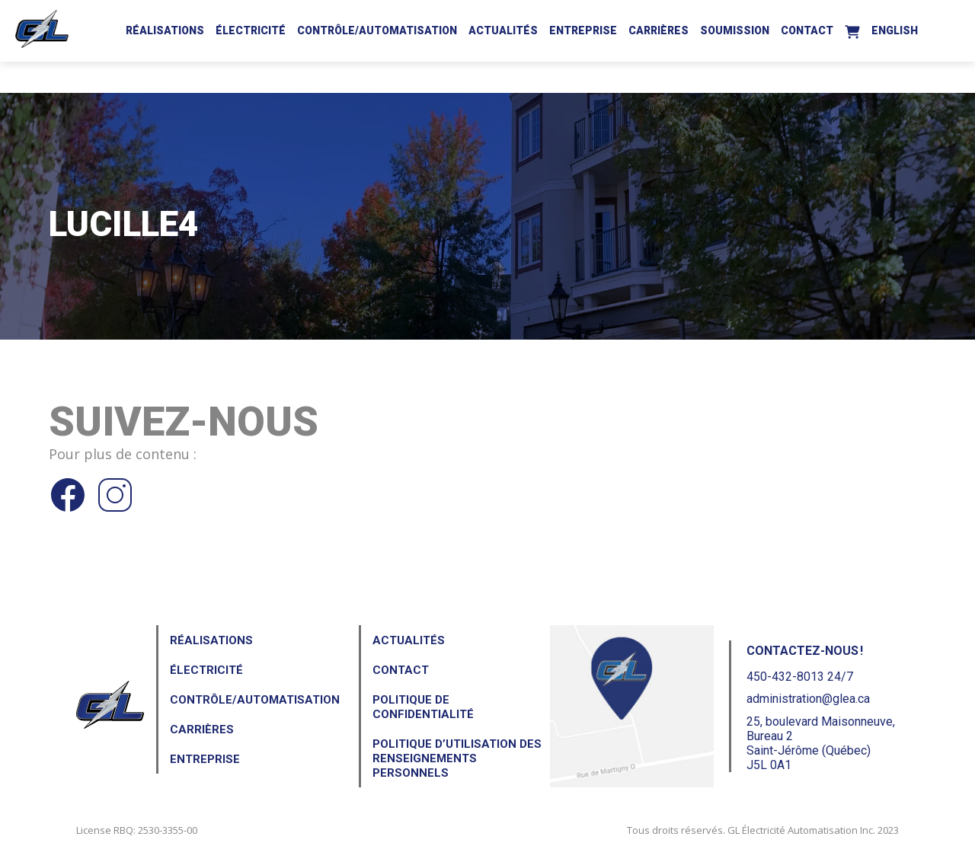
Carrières (658, 30)
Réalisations (165, 30)
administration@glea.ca (808, 698)
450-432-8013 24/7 (799, 676)
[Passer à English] (894, 28)
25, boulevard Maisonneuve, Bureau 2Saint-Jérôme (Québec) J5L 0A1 (820, 743)
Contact (807, 30)
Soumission (734, 30)
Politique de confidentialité (423, 707)
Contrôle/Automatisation (377, 30)
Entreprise (583, 30)
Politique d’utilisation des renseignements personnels (457, 758)
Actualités (503, 30)
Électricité (251, 30)
